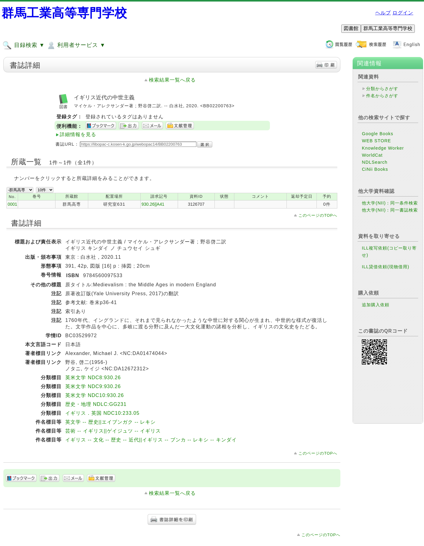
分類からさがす (382, 88)
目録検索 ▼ (23, 45)
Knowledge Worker (383, 148)
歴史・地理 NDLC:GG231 (96, 404)
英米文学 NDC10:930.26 (94, 395)
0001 (12, 204)
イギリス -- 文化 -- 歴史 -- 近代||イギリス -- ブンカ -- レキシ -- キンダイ (151, 439)
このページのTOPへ (317, 215)
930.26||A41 (153, 204)
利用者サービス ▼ (75, 45)
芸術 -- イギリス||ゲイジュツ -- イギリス (113, 430)
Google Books (377, 133)
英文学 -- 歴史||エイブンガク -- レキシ (110, 422)
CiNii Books (375, 169)
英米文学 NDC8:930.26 (93, 377)
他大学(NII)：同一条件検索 (390, 202)
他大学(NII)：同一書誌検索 (390, 210)
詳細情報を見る (78, 134)
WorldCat (372, 155)
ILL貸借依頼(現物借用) (385, 266)
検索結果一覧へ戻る (172, 79)
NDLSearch (374, 162)
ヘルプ (383, 12)
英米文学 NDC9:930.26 (93, 386)
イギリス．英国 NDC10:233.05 (102, 413)
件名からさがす (382, 95)
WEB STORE (376, 140)
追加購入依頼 (375, 304)
